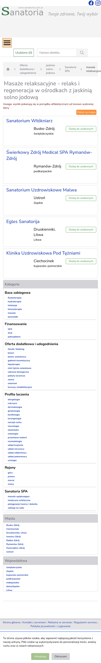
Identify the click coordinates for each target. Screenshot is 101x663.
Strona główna (11, 622)
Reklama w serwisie (60, 622)
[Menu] (7, 43)
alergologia (14, 399)
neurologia (13, 426)
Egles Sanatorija (23, 221)
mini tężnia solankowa (19, 368)
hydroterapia (14, 301)
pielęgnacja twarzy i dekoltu (22, 504)
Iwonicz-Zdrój (13, 536)
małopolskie (12, 582)
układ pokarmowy (17, 456)
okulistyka (13, 429)
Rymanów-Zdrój (14, 544)
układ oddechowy (17, 452)
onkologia (13, 433)
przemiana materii (17, 437)
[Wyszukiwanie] (81, 53)
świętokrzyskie (14, 567)
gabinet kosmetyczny (19, 360)
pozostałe (13, 316)
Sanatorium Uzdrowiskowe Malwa (41, 190)
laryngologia (14, 418)
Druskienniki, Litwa (16, 532)
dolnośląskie (13, 586)
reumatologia (15, 441)
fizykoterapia (14, 297)
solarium (12, 383)
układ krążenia (15, 445)
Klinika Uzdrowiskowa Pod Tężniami (43, 253)
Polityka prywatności (42, 626)
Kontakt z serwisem (34, 622)
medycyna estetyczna (19, 500)
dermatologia (15, 407)
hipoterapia (14, 364)
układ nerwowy (16, 448)
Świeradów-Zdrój (15, 547)
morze (11, 480)
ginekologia (14, 410)
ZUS (10, 332)
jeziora (11, 476)
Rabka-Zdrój (12, 540)
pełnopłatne (14, 336)
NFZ (10, 329)
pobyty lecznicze (16, 375)
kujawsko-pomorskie (17, 574)
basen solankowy (17, 356)
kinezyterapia (15, 309)
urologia (12, 460)
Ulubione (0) (23, 53)
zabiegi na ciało (16, 507)
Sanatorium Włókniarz (29, 121)
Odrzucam (61, 656)
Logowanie (64, 626)
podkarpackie (13, 578)
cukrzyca (12, 403)
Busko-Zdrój (12, 525)
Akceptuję (40, 656)
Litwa (9, 590)
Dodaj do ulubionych (81, 129)
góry (10, 472)
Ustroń (10, 551)
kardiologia (14, 414)
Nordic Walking (16, 349)
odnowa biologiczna (18, 371)
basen (11, 352)
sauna (11, 379)
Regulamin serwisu (85, 622)
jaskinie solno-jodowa (50, 69)
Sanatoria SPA (70, 69)
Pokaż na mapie (86, 112)
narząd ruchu (14, 422)
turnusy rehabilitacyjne (20, 387)
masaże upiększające (19, 496)
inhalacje (12, 305)
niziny (11, 484)
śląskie (10, 571)
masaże (12, 312)
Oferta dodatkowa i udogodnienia (28, 69)
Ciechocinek (12, 528)
